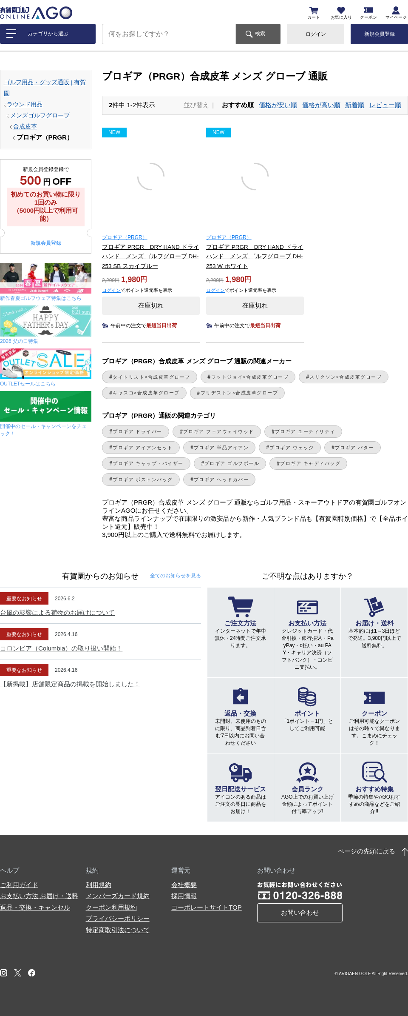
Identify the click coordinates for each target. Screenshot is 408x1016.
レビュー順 (385, 104)
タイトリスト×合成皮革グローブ (151, 377)
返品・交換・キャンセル (35, 907)
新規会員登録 (379, 34)
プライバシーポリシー (118, 918)
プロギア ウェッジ (291, 447)
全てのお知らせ (175, 576)
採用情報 (184, 895)
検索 (260, 34)
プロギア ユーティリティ (305, 431)
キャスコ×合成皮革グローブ (146, 392)
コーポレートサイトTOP (206, 907)
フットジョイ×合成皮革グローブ (250, 377)
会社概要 (184, 884)
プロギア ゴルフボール (231, 463)
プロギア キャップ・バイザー (148, 463)
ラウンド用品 (24, 104)
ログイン (316, 34)
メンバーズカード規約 (118, 895)
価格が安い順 (278, 104)
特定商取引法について (118, 929)
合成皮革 (25, 126)
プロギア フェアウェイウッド (218, 431)
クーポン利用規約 (111, 907)
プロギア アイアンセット (143, 447)
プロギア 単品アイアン (221, 447)
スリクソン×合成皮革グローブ (345, 377)
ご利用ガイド (19, 884)
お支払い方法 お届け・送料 (39, 895)
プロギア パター (354, 447)
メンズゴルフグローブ (40, 115)
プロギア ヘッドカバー (221, 479)
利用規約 (98, 884)
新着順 (354, 104)
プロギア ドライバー (137, 431)
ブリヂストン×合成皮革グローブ (239, 392)
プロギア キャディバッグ (310, 463)
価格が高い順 (321, 104)
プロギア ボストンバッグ (143, 479)
